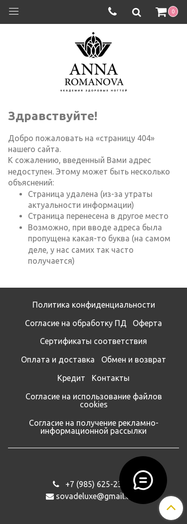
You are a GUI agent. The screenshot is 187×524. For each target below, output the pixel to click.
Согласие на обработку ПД (76, 323)
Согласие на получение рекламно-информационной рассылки (94, 426)
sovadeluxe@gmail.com (99, 496)
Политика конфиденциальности (93, 304)
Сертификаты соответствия (93, 341)
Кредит (71, 377)
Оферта (147, 323)
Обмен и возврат (133, 359)
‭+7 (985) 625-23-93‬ (98, 484)
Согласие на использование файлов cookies (93, 400)
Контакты (111, 377)
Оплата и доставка (58, 359)
